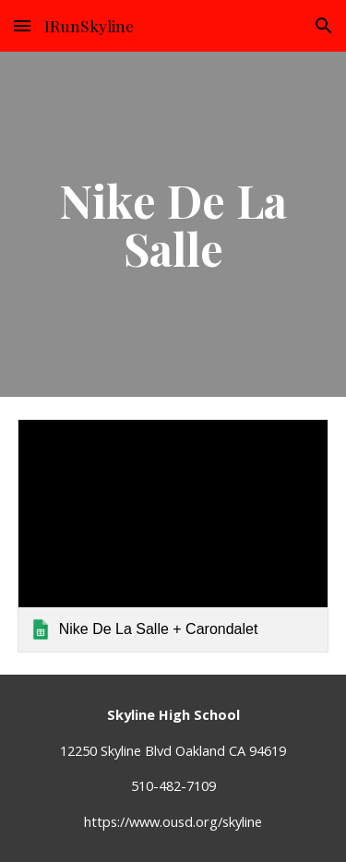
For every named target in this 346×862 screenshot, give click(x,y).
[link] (173, 535)
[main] (173, 225)
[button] (22, 25)
